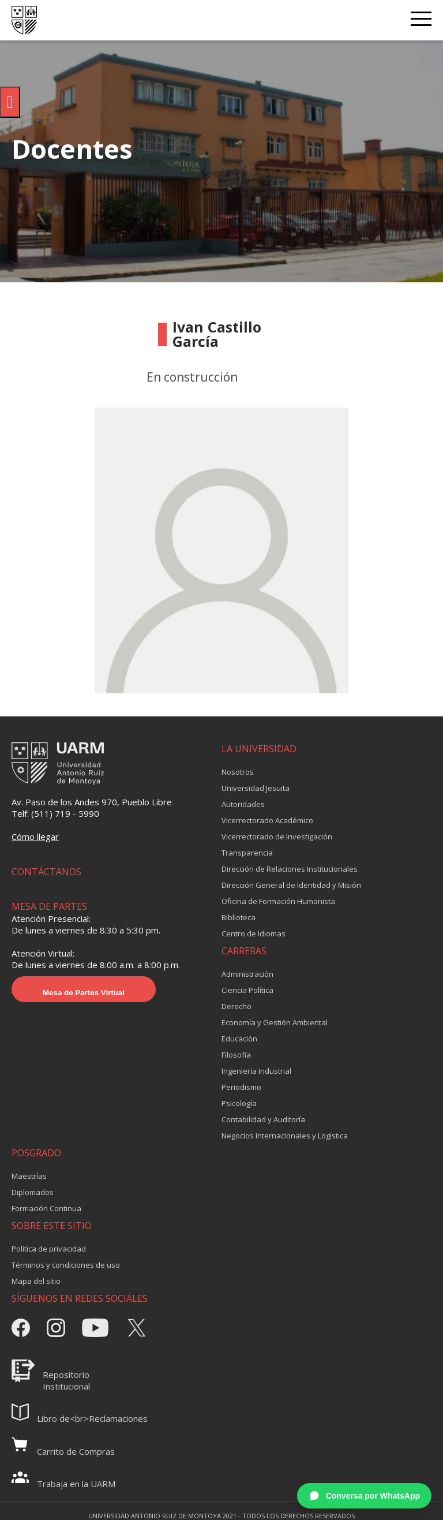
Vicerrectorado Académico (267, 820)
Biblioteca (239, 917)
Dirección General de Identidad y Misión (291, 885)
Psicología (239, 1103)
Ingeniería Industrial (256, 1071)
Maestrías (29, 1176)
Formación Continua (46, 1208)
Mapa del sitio (36, 1281)
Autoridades (243, 804)
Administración (247, 974)
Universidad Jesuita (256, 788)
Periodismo (241, 1087)
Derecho (236, 1006)
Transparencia (247, 852)
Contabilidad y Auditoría (263, 1119)
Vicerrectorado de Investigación (277, 836)
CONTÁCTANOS (46, 871)
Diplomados (33, 1192)
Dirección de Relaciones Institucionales (290, 869)
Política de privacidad (49, 1248)
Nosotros (238, 772)
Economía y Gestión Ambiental (275, 1022)
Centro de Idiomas (254, 933)
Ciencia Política (247, 990)
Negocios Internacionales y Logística (285, 1135)
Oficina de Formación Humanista (278, 901)
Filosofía (236, 1055)
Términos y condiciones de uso (66, 1265)
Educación (239, 1038)
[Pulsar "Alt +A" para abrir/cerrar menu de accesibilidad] (10, 102)
